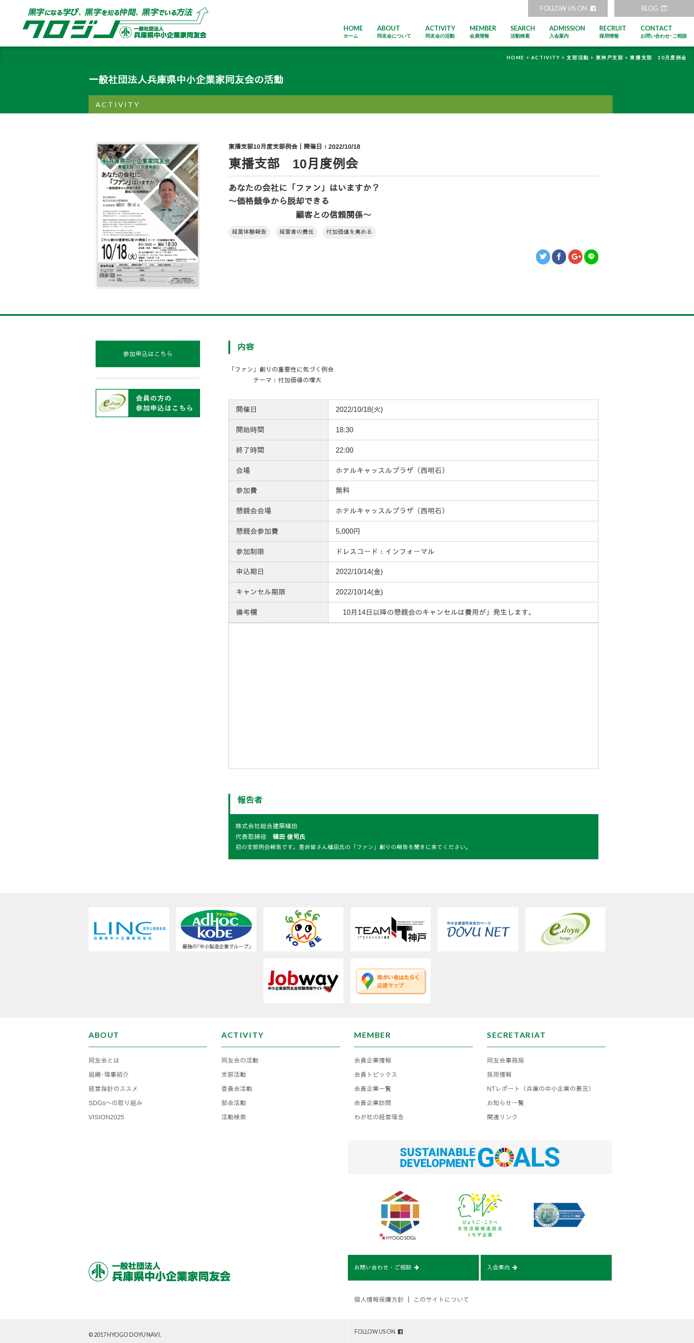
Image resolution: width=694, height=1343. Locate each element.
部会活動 (233, 1097)
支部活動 (233, 1069)
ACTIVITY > (549, 57)
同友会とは (104, 1055)
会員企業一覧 (372, 1083)
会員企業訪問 (372, 1097)
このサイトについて (441, 1296)
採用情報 (499, 1069)
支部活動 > (581, 57)
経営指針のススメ (113, 1083)
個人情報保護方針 (379, 1296)
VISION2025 (106, 1111)
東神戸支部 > (613, 57)
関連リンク (502, 1111)
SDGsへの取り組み (116, 1097)
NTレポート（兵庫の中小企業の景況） (540, 1083)
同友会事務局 (505, 1055)
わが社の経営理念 (379, 1111)
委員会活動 (236, 1083)
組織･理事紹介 (109, 1069)
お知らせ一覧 (505, 1097)
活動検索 (233, 1111)
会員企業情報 (372, 1055)
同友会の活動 (239, 1055)
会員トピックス (375, 1069)
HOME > (519, 57)
